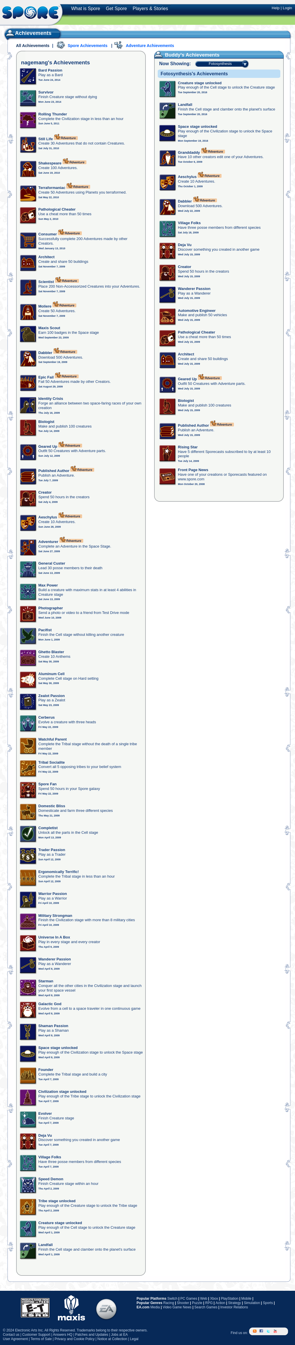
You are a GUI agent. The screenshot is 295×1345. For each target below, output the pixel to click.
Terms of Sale (41, 1339)
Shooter (183, 1303)
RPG (209, 1303)
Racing (168, 1303)
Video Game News (177, 1307)
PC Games (188, 1299)
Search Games (206, 1307)
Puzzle (197, 1303)
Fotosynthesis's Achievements (194, 73)
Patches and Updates (91, 1335)
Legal (134, 1339)
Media (155, 1307)
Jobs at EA (119, 1335)
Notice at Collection (112, 1339)
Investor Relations (234, 1307)
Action (220, 1303)
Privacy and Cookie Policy (74, 1339)
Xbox (214, 1299)
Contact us (11, 1335)
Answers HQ (62, 1335)
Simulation (252, 1303)
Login (287, 8)
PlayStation (230, 1299)
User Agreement (15, 1339)
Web (203, 1299)
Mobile (246, 1299)
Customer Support (36, 1335)
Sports (268, 1303)
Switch (172, 1299)
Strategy (234, 1303)
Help (275, 8)
